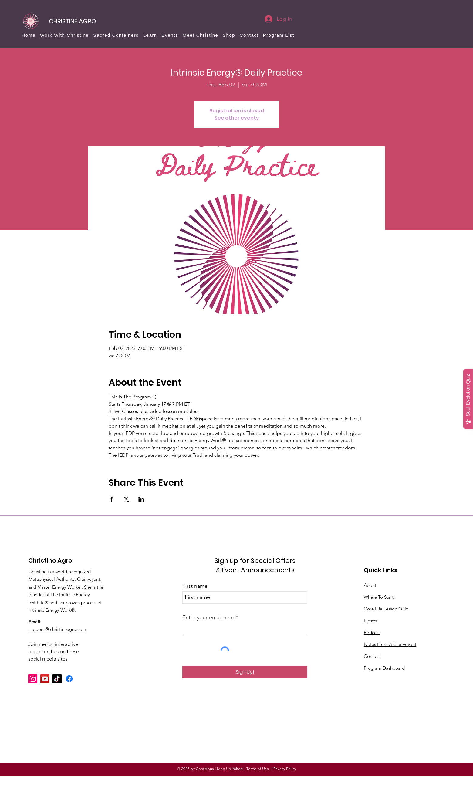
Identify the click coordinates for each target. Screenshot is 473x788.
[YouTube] (44, 678)
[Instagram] (32, 678)
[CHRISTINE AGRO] (72, 21)
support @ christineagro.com (57, 629)
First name (195, 586)
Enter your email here (208, 617)
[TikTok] (57, 678)
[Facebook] (69, 678)
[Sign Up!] (244, 672)
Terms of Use (257, 768)
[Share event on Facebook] (111, 499)
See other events (237, 117)
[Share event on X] (126, 499)
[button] (64, 35)
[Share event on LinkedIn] (141, 499)
